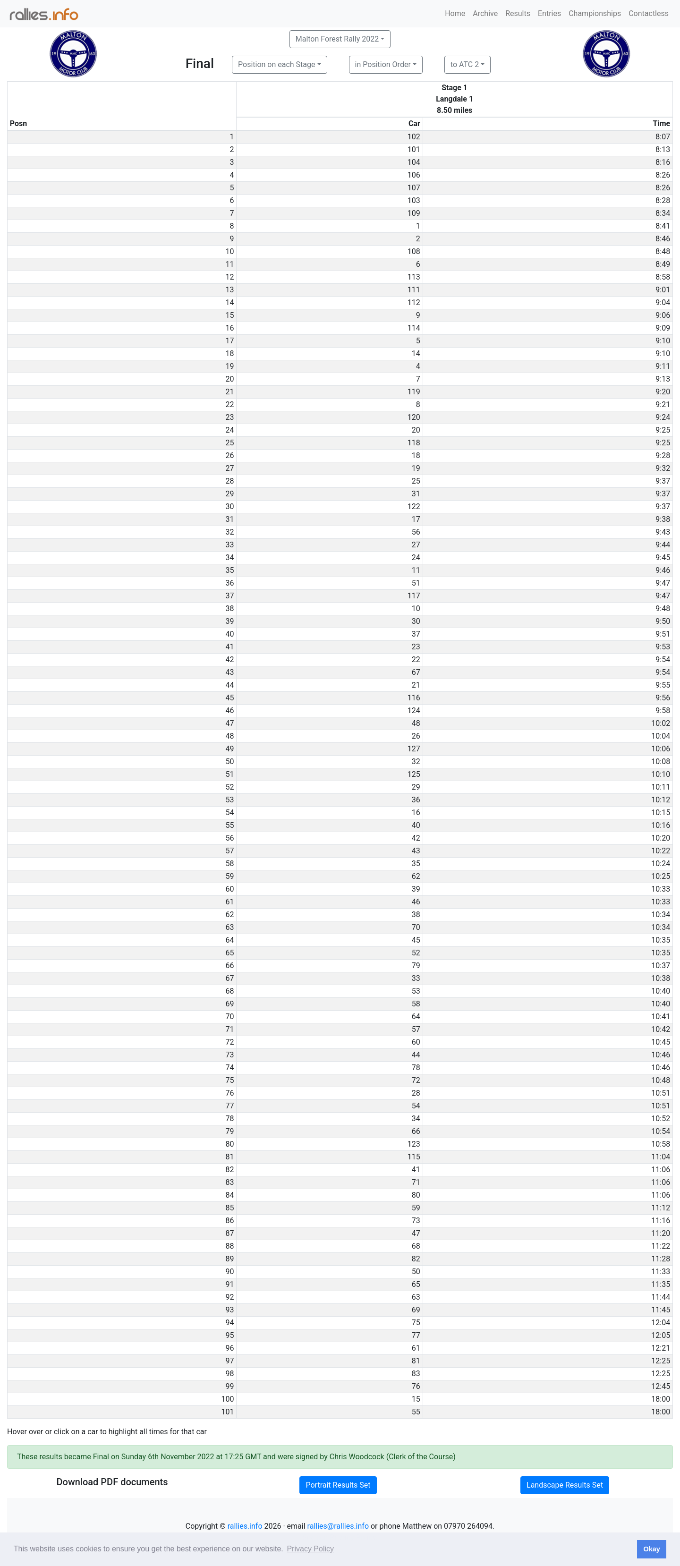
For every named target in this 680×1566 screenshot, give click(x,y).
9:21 (662, 404)
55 (416, 1411)
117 (414, 595)
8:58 (662, 276)
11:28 (660, 1258)
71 (416, 1182)
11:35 (660, 1284)
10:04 (660, 736)
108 (414, 251)
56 (416, 532)
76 (416, 1386)
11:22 (660, 1246)
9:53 (662, 646)
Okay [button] (651, 1549)
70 (416, 927)
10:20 (660, 838)
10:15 (660, 812)
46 (416, 901)
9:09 (662, 327)
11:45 (660, 1309)
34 (416, 1118)
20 (416, 430)
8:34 (662, 213)
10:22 (660, 850)
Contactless (649, 13)
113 (414, 276)
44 (416, 1054)
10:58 (660, 1144)
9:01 (662, 289)
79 (416, 965)
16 (416, 812)
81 (416, 1360)
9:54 (662, 659)
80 (416, 1195)
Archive (485, 13)
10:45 (660, 1042)
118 (414, 442)
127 (414, 748)
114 (414, 327)
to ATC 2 (464, 64)
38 (416, 914)
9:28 (662, 455)
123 (414, 1144)
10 (416, 608)
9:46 (662, 570)
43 (416, 850)
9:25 (662, 430)
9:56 (662, 697)
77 (416, 1335)
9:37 (662, 481)
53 (416, 991)
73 (416, 1220)
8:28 (662, 200)
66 (416, 1131)
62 (416, 876)
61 (416, 1348)
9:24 (662, 417)
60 (416, 1042)
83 (416, 1373)
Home (455, 13)
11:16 (660, 1220)
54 (416, 1105)
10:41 (660, 1016)
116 (414, 697)
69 (416, 1309)
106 (414, 174)
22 (416, 659)
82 (416, 1258)
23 (416, 646)
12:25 (660, 1360)
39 (416, 889)
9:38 (662, 519)
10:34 (660, 914)
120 (414, 417)
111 (414, 289)
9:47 (662, 583)
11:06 (660, 1169)
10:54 (660, 1131)
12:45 (660, 1386)
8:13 (662, 149)
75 (416, 1322)
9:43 (662, 532)
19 (416, 468)
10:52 (660, 1118)
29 (416, 787)
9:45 (662, 557)
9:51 (662, 634)
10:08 (660, 761)
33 (416, 978)
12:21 (660, 1348)
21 (416, 685)
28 (416, 1093)
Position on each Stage (276, 64)
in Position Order (383, 64)
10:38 (660, 978)
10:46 (660, 1054)
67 (416, 672)
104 (414, 162)
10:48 (660, 1080)
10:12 (660, 799)
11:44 (660, 1297)
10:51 (660, 1093)
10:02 (660, 723)
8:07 (662, 136)
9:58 (662, 710)
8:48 (662, 251)
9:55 (662, 685)
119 (414, 391)
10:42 (660, 1029)
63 (416, 1297)
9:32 (662, 468)
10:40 (660, 991)
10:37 (660, 965)
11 (416, 570)
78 (416, 1067)
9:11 (662, 366)
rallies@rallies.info (338, 1526)
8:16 (662, 162)
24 (416, 557)
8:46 (662, 238)
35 (416, 863)
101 (414, 149)
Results (517, 13)
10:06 (660, 748)
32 (416, 761)
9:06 (662, 315)
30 (416, 621)
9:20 (662, 391)
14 (416, 353)
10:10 (660, 774)
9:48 (662, 608)
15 (416, 1399)
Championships (595, 13)
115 (414, 1156)
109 (414, 213)
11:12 (660, 1207)
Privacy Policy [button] (310, 1549)
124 (414, 710)
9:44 (662, 544)
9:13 (662, 378)
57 (416, 1029)
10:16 (660, 825)
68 (416, 1246)
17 (416, 519)
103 (414, 200)
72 (416, 1080)
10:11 (660, 787)
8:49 (662, 264)
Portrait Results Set (338, 1485)
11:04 (660, 1156)
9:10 (662, 340)
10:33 (660, 889)
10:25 (660, 876)
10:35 (660, 940)
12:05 (660, 1335)
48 (416, 723)
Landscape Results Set (565, 1485)
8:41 (662, 225)
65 (416, 1284)
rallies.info (245, 1526)
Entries (549, 13)
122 (414, 506)
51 (416, 583)
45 (416, 940)
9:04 (662, 302)
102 (414, 136)
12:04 (660, 1322)
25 (416, 481)
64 (416, 1016)
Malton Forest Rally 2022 (337, 38)
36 (416, 799)
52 (416, 952)
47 (416, 1233)
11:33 (660, 1271)
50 (416, 1271)
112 (414, 302)
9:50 (662, 621)
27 (416, 544)
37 (416, 634)
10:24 (660, 863)
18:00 (660, 1399)
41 (416, 1169)
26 (416, 736)
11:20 (660, 1233)
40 (416, 825)
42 (416, 838)
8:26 (662, 174)
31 (416, 493)
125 (414, 774)
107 (414, 187)
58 (416, 1003)
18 (416, 455)
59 (416, 1207)
